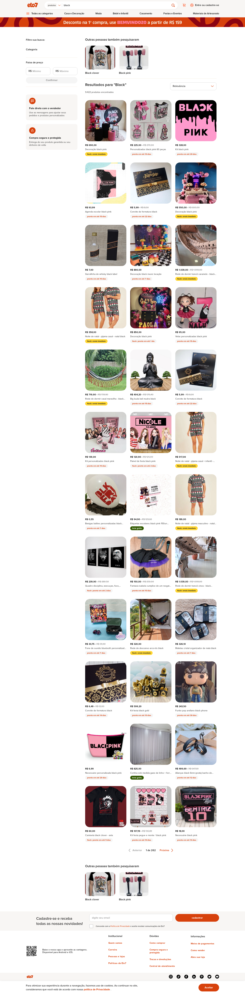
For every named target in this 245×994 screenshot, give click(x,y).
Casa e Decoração (74, 13)
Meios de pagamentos (202, 943)
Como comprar (157, 942)
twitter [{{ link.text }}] (209, 976)
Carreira (112, 949)
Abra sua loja (198, 957)
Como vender (198, 950)
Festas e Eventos (172, 13)
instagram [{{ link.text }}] (171, 976)
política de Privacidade (97, 989)
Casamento (146, 13)
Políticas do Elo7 (117, 963)
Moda (98, 13)
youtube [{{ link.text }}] (217, 976)
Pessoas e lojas (116, 956)
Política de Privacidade (120, 926)
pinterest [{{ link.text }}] (202, 976)
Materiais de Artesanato (206, 13)
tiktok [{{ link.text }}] (178, 976)
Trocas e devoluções (160, 959)
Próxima (166, 850)
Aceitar (209, 987)
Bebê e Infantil (120, 13)
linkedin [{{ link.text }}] (194, 976)
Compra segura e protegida (159, 951)
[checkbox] (91, 926)
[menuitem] (39, 13)
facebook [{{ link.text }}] (186, 976)
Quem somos (115, 942)
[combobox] (54, 5)
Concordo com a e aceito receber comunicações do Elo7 (130, 926)
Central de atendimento (162, 966)
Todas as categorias (42, 13)
